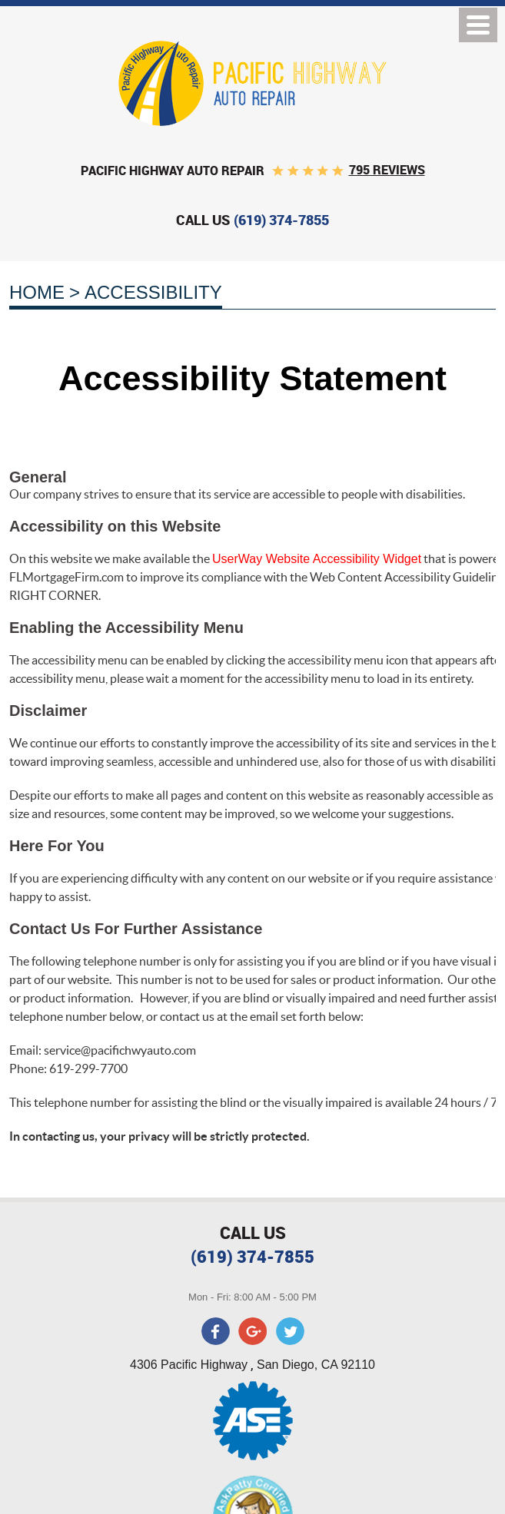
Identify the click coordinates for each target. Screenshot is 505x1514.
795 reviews (387, 169)
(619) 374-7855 (252, 1256)
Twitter (289, 1331)
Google (252, 1331)
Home (37, 292)
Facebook (216, 1331)
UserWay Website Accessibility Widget (316, 558)
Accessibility (153, 292)
